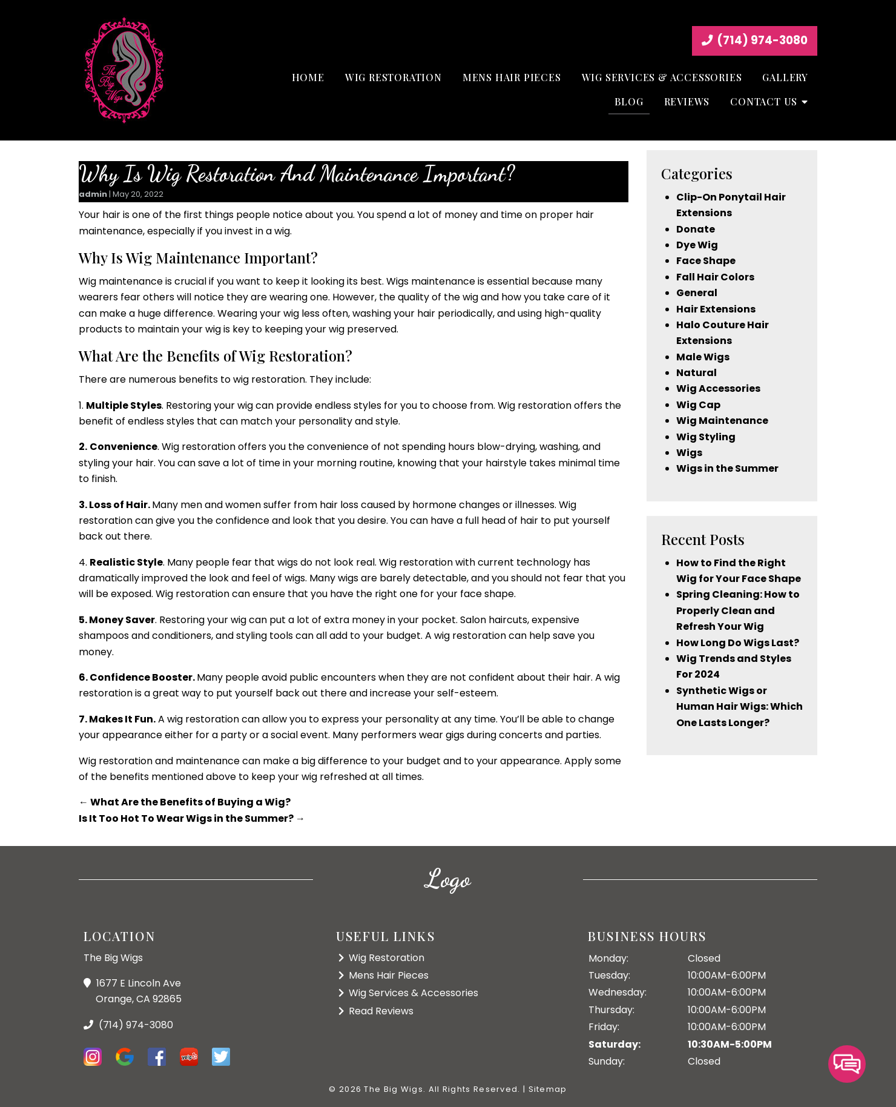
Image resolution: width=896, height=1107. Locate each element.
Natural (696, 373)
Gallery (785, 77)
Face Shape (706, 261)
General (696, 293)
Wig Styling (706, 437)
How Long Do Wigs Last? (737, 643)
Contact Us (763, 101)
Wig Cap (698, 405)
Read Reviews (381, 1011)
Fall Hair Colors (715, 277)
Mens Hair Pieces (512, 77)
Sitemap (548, 1089)
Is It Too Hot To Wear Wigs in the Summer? (192, 818)
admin (93, 194)
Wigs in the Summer (727, 468)
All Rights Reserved (473, 1089)
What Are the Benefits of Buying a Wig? (185, 802)
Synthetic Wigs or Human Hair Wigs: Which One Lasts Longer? (739, 707)
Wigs (689, 453)
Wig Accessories (718, 388)
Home (308, 77)
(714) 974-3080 (755, 40)
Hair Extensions (716, 309)
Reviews (687, 101)
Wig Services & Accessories (662, 77)
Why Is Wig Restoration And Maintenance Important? (297, 174)
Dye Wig (697, 245)
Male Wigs (703, 357)
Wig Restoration (393, 77)
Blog (628, 101)
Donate (695, 229)
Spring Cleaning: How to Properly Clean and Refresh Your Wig (738, 610)
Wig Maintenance (722, 421)
